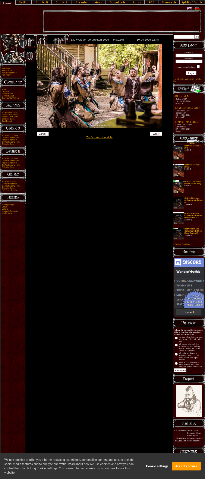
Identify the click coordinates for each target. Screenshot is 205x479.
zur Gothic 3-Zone (10, 135)
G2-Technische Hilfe (11, 165)
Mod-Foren (7, 213)
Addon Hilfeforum (9, 140)
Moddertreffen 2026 (187, 108)
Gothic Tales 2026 (186, 122)
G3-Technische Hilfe (11, 142)
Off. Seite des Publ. (10, 190)
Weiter (156, 134)
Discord (5, 92)
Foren (4, 89)
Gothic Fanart (8, 96)
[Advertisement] (122, 21)
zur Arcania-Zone (9, 112)
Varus (4, 207)
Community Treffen (10, 98)
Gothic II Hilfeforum (10, 161)
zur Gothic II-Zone (10, 159)
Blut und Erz (183, 96)
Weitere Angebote (182, 244)
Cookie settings (157, 468)
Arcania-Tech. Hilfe (10, 117)
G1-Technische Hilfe (11, 186)
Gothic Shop (7, 94)
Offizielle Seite (8, 119)
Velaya (5, 209)
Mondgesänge (8, 205)
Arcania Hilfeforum (10, 115)
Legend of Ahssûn (10, 211)
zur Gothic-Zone (9, 182)
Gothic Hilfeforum (9, 184)
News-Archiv (7, 71)
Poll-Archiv (7, 75)
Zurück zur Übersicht (99, 137)
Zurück (42, 134)
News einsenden (9, 73)
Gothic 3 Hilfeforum (10, 138)
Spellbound (7, 121)
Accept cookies (186, 468)
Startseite (6, 68)
